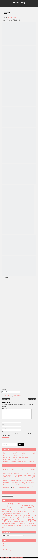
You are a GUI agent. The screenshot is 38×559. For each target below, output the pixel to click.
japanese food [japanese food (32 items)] (30, 511)
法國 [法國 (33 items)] (18, 525)
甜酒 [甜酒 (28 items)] (28, 525)
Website (4, 430)
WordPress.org (7, 551)
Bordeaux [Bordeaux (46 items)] (25, 506)
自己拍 (8, 396)
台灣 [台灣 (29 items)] (23, 523)
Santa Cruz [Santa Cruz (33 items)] (11, 517)
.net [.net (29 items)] (3, 506)
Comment (5, 408)
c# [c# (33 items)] (6, 508)
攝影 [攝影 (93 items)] (5, 525)
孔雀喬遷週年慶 (32, 399)
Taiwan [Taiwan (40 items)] (5, 519)
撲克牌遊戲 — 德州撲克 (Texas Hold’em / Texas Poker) (21, 475)
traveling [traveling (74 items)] (14, 519)
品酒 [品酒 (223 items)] (30, 523)
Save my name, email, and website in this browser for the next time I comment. (18, 436)
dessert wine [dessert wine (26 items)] (16, 509)
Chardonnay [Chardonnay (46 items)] (7, 510)
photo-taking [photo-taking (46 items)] (13, 513)
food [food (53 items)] (23, 510)
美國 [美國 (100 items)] (29, 527)
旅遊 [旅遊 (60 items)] (12, 525)
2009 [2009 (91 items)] (17, 506)
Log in (5, 545)
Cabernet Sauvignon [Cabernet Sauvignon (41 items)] (15, 508)
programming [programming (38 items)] (18, 515)
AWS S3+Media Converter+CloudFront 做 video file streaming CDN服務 (19, 478)
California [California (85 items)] (28, 508)
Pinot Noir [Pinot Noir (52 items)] (8, 515)
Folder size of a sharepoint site (11, 461)
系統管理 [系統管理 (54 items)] (10, 527)
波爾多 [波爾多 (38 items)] (23, 525)
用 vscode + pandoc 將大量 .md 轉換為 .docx (14, 457)
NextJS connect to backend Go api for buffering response (18, 463)
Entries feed (6, 547)
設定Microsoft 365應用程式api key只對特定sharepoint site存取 (19, 455)
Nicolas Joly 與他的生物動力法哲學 (20, 489)
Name (4, 422)
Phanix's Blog (19, 2)
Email (3, 426)
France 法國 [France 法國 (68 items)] (7, 511)
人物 (3, 396)
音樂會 (20, 396)
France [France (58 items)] (30, 510)
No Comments (12, 17)
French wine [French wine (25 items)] (22, 511)
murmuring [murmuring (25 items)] (5, 513)
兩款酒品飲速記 (6, 399)
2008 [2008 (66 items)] (9, 506)
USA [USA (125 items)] (23, 519)
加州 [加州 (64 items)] (11, 523)
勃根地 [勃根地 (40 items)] (17, 523)
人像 (15, 396)
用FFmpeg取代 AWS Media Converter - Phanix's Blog (17, 477)
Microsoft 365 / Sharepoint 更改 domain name (15, 459)
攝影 (5, 396)
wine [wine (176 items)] (16, 521)
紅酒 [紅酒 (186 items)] (19, 527)
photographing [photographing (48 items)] (25, 513)
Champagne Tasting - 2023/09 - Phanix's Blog (15, 471)
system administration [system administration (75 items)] (25, 517)
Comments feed (7, 549)
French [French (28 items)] (16, 511)
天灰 (4, 475)
